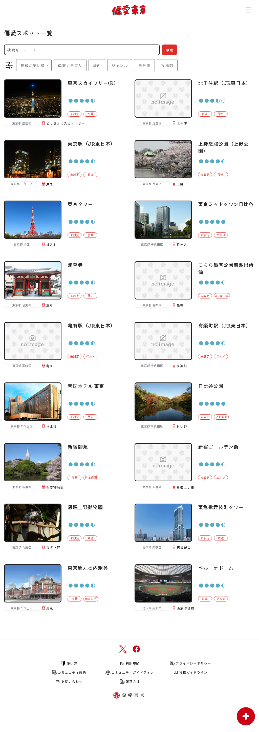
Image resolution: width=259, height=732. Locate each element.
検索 (169, 49)
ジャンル (120, 65)
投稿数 (167, 65)
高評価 (144, 65)
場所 (97, 65)
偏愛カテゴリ (70, 65)
